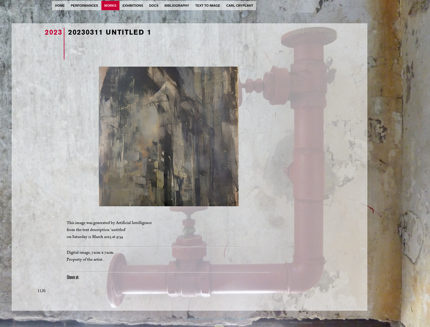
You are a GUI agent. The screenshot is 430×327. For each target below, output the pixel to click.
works (110, 5)
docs (153, 5)
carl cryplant (239, 5)
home (60, 5)
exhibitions (133, 5)
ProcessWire (238, 319)
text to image (207, 5)
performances (84, 5)
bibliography (177, 5)
